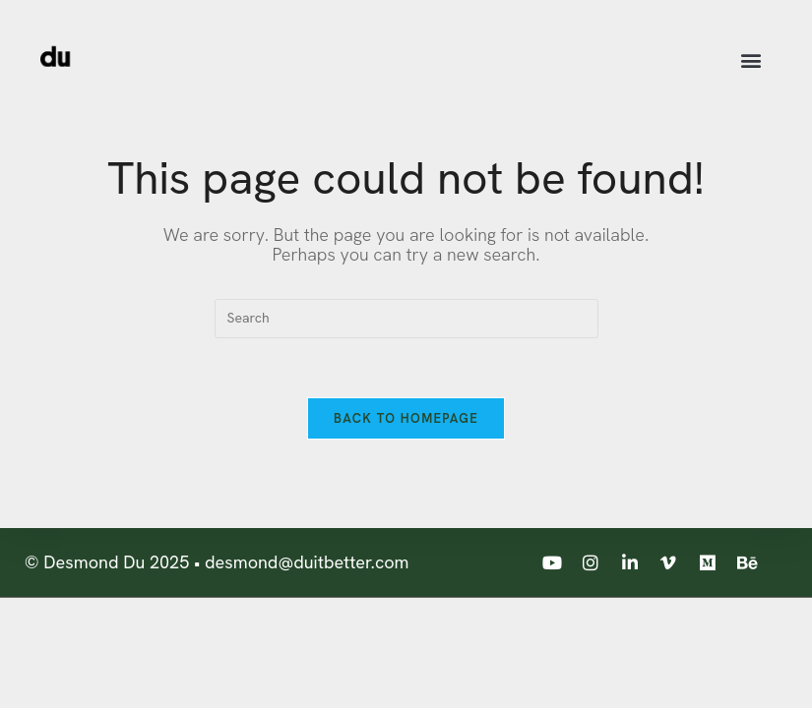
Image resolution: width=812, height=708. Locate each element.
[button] (750, 60)
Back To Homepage (406, 418)
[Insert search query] (406, 318)
